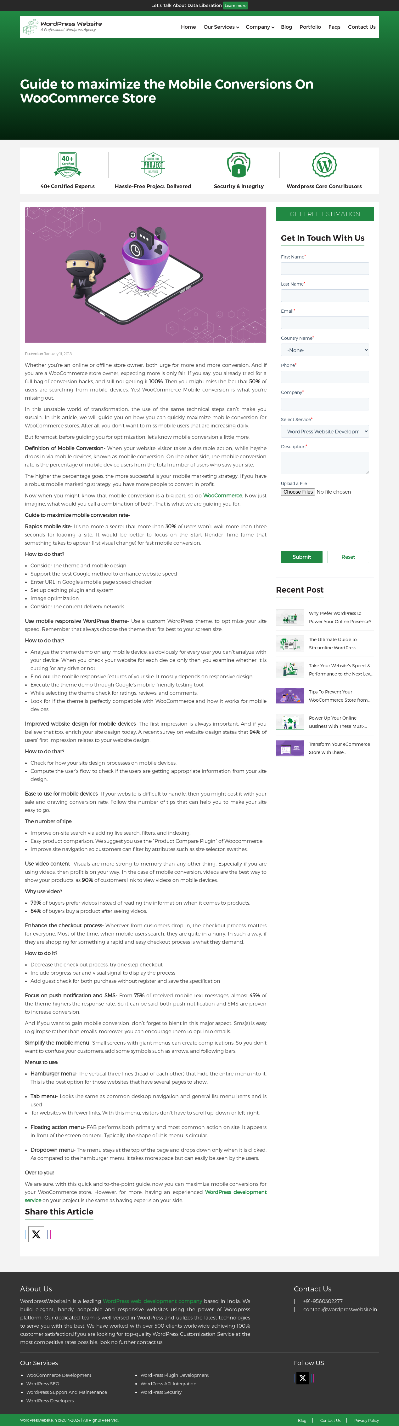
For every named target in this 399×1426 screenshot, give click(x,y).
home (188, 27)
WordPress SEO (42, 1383)
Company (258, 27)
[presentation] (329, 517)
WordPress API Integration (168, 1383)
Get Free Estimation (325, 214)
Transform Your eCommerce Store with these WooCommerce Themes (339, 748)
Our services (219, 27)
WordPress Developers (50, 1400)
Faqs (334, 27)
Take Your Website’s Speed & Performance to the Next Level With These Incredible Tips (341, 670)
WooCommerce (222, 495)
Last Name (293, 284)
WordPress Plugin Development (175, 1375)
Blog (286, 27)
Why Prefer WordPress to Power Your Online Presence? (340, 617)
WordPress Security (161, 1392)
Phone (288, 365)
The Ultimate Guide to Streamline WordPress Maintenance (333, 644)
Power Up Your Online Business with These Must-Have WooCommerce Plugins (340, 722)
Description (294, 446)
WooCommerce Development (58, 1375)
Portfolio (310, 27)
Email (288, 311)
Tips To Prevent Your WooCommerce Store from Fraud (338, 696)
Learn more (235, 5)
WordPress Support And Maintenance (66, 1392)
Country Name (297, 338)
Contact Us (330, 1420)
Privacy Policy (366, 1420)
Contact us (362, 27)
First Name (293, 256)
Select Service (296, 419)
